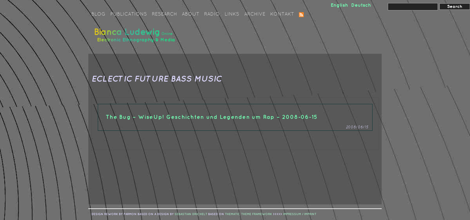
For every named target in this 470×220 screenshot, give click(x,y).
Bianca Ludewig (135, 38)
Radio (212, 14)
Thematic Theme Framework (248, 214)
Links (232, 14)
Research (164, 14)
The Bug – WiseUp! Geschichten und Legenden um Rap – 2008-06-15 (212, 117)
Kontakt (282, 14)
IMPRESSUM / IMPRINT (299, 214)
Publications (128, 14)
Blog (98, 14)
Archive (254, 14)
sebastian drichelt (190, 214)
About (190, 14)
